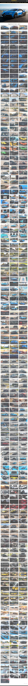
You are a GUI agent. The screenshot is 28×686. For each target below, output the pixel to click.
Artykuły (16, 2)
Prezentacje (9, 2)
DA (13, 2)
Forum (20, 2)
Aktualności (3, 2)
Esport (25, 2)
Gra (22, 2)
